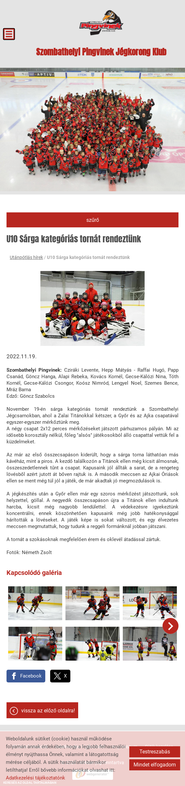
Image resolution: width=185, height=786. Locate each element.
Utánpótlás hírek (26, 257)
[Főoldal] (101, 23)
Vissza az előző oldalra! (48, 710)
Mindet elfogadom (155, 765)
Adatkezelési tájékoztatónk (35, 778)
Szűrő (92, 220)
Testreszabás (154, 752)
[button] (170, 626)
